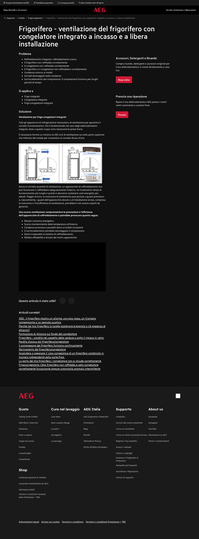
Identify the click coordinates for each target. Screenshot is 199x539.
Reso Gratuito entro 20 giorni (91, 3)
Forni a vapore (25, 434)
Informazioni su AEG (157, 434)
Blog (86, 428)
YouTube (152, 428)
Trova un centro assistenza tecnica (131, 434)
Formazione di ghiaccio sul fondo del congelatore (48, 333)
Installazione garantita (43, 3)
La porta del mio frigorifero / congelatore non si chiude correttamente (60, 360)
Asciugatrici (56, 434)
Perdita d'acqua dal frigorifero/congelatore (44, 341)
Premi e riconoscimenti (158, 441)
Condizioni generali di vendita (32, 477)
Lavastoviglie (25, 453)
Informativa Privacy (92, 441)
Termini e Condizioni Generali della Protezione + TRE (32, 495)
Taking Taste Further (28, 416)
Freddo (22, 447)
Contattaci (120, 416)
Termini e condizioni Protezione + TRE (106, 521)
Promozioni (89, 422)
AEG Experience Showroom (96, 416)
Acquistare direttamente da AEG (33, 483)
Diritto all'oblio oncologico (95, 447)
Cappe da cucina (26, 441)
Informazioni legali (29, 521)
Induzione (23, 428)
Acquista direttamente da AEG (16, 3)
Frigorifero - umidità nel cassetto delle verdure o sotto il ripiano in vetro (61, 337)
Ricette (87, 434)
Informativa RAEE (27, 489)
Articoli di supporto (124, 477)
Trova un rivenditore (125, 428)
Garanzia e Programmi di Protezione (127, 459)
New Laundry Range (60, 422)
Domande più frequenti (126, 465)
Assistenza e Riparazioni (127, 471)
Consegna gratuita (65, 3)
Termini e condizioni (72, 521)
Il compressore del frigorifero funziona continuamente (50, 345)
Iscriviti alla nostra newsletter (129, 422)
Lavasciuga (56, 441)
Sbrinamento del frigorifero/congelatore (42, 349)
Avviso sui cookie (50, 521)
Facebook (152, 416)
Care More (55, 416)
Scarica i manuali (123, 447)
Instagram (152, 422)
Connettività (24, 459)
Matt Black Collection (28, 422)
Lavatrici (55, 428)
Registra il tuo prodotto (126, 441)
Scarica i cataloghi (124, 453)
